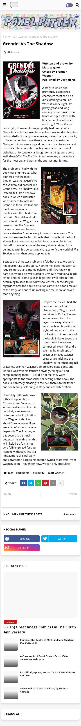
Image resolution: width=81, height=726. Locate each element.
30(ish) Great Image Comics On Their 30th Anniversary (40, 630)
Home (6, 36)
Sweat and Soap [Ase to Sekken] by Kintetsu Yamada (44, 690)
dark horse (22, 473)
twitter (62, 538)
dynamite (39, 473)
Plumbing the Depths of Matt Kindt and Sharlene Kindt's (47, 641)
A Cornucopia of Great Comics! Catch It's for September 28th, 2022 (44, 657)
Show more (70, 514)
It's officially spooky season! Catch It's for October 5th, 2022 (47, 674)
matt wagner (19, 36)
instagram (24, 547)
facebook (24, 538)
